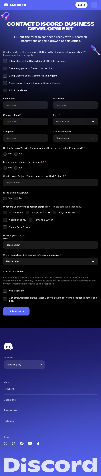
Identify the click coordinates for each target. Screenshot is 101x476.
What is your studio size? (13, 237)
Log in (81, 5)
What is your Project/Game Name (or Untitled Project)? (34, 176)
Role (56, 115)
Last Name (59, 98)
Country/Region (62, 131)
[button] (94, 5)
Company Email (12, 115)
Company (9, 131)
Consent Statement (13, 271)
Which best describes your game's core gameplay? (32, 255)
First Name (10, 98)
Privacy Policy (33, 280)
